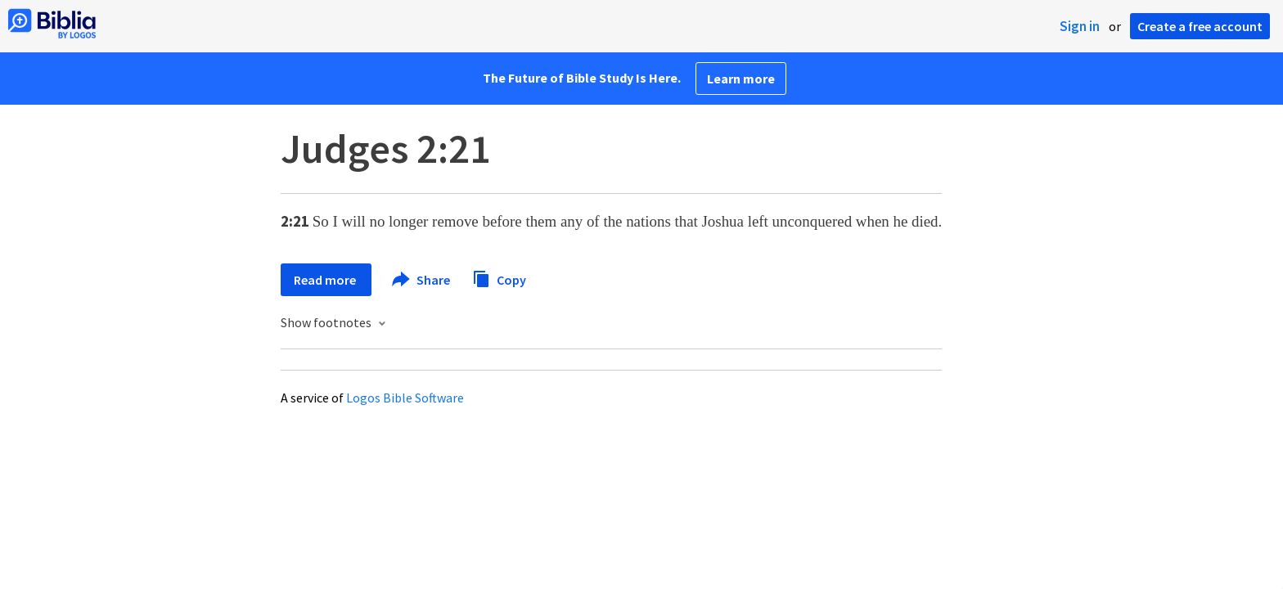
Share (421, 280)
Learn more (741, 78)
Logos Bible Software (405, 397)
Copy (499, 277)
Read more (326, 280)
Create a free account (1200, 26)
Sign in (1080, 26)
